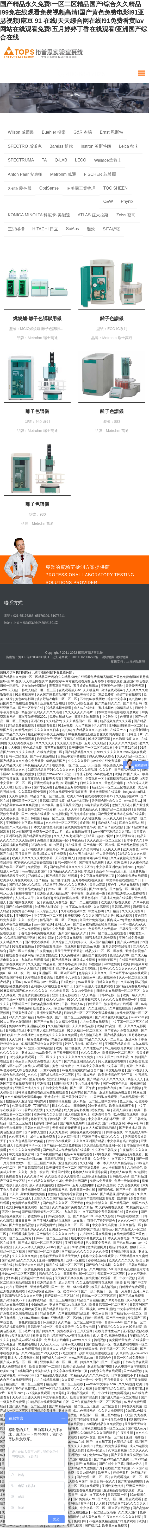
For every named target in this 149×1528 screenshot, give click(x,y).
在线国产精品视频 (132, 960)
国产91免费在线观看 (36, 814)
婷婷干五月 (38, 1119)
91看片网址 (46, 938)
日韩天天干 (94, 1004)
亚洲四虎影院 (106, 1185)
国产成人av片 (137, 1428)
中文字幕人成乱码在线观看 (46, 1030)
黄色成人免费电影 (56, 902)
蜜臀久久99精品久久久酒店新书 (93, 1433)
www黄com (26, 1375)
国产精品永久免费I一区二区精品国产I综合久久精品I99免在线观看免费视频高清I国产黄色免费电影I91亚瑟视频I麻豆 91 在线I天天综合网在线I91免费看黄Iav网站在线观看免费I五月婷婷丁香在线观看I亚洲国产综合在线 (73, 21)
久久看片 (120, 1265)
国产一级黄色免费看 (29, 1269)
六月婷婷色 (134, 1167)
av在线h (79, 1220)
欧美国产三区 (137, 1318)
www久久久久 (82, 1340)
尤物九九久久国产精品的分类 (54, 1198)
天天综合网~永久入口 (107, 800)
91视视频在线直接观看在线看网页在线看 (97, 734)
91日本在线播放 (130, 1088)
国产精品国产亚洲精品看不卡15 (71, 1503)
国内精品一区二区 (111, 1437)
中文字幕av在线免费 (77, 907)
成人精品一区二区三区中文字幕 (95, 1101)
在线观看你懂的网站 (20, 955)
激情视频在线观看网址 (86, 1132)
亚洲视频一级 (77, 1455)
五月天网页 (141, 1291)
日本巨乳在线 (34, 1525)
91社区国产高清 (99, 739)
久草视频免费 (22, 1106)
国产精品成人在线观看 (52, 1375)
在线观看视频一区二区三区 (129, 1477)
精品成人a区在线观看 (27, 1340)
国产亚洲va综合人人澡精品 (21, 968)
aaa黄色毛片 (104, 774)
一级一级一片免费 (118, 1291)
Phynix (127, 201)
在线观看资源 (46, 725)
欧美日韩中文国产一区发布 (37, 809)
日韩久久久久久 (91, 783)
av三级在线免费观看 (119, 1048)
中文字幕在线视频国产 (122, 880)
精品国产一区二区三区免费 (59, 920)
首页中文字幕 (136, 1066)
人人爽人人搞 (113, 818)
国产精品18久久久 (108, 703)
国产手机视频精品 (49, 1154)
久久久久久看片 (79, 761)
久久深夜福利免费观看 (126, 858)
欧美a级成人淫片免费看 (50, 854)
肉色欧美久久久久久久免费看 (57, 1035)
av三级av (91, 1194)
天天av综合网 (86, 1472)
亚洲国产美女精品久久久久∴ (102, 1136)
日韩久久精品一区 (37, 1128)
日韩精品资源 (54, 1159)
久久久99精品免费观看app (23, 1097)
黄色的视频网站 (26, 1388)
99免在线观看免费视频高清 (68, 792)
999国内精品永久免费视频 (104, 1424)
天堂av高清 (97, 884)
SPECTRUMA (21, 160)
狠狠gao (108, 1229)
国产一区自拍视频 (22, 951)
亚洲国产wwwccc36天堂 (54, 774)
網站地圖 (108, 657)
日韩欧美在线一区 (40, 1327)
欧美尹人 (104, 1472)
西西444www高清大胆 (111, 871)
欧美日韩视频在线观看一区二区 (28, 1207)
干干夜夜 (77, 893)
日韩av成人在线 (72, 1344)
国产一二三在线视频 (84, 902)
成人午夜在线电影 (82, 854)
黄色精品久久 (89, 809)
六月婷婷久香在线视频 (96, 1234)
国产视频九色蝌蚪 (92, 862)
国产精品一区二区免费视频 (63, 1145)
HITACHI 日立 (45, 229)
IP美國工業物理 (80, 188)
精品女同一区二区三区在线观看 (114, 787)
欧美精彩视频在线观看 (70, 1008)
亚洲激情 (65, 1411)
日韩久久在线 (106, 982)
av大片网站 (32, 982)
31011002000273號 (84, 657)
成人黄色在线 (92, 1517)
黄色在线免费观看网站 (112, 1446)
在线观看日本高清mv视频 (82, 946)
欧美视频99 (72, 915)
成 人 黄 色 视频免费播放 (110, 1335)
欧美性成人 (43, 1371)
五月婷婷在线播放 (86, 686)
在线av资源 (88, 1437)
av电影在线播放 (128, 1216)
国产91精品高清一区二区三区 (70, 1406)
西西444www (11, 1212)
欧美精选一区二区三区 (118, 1052)
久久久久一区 (127, 1220)
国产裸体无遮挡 (35, 1132)
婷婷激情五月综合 (50, 946)
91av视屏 (56, 845)
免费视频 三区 (38, 867)
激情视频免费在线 (34, 1190)
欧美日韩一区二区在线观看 (119, 1349)
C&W (108, 201)
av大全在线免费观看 (107, 761)
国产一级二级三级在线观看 (70, 1287)
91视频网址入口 (137, 1207)
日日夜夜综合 (31, 778)
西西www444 (113, 1322)
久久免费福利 (70, 955)
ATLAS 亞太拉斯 (93, 215)
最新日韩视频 (118, 1247)
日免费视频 (137, 871)
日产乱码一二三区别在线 (62, 1296)
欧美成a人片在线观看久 (17, 880)
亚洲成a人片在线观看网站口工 (52, 986)
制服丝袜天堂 (63, 1083)
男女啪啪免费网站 (34, 686)
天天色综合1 (90, 898)
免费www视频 (99, 1455)
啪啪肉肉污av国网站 (94, 858)
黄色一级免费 (62, 1066)
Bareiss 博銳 (61, 146)
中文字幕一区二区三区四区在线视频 (105, 1508)
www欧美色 (43, 1052)
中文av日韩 (100, 1313)
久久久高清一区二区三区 (104, 840)
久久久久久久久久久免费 (76, 1057)
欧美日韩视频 (31, 818)
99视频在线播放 (23, 946)
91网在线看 (103, 1154)
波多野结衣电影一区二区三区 (57, 699)
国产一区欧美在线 (31, 708)
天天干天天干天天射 (68, 951)
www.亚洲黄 (106, 1309)
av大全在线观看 (113, 1167)
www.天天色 (8, 690)
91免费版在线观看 (70, 938)
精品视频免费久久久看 (116, 721)
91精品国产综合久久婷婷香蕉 (42, 1044)
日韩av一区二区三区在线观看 (67, 889)
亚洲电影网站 (70, 1517)
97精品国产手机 (11, 977)
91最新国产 (69, 783)
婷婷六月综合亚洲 (81, 703)
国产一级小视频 (92, 1291)
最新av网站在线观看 (78, 1154)
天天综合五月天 (47, 911)
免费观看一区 (95, 778)
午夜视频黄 (44, 951)
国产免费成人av (84, 1499)
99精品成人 (124, 708)
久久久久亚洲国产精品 (89, 1141)
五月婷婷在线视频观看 (88, 880)
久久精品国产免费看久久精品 (73, 1207)
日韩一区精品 (10, 686)
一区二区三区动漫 (104, 1512)
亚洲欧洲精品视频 (95, 1176)
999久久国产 (105, 1057)
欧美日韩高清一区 (109, 1026)
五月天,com (15, 1393)
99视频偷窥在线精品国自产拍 (83, 1070)
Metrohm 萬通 (63, 174)
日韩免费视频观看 (28, 1322)
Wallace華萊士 (107, 160)
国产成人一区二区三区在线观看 (119, 1499)
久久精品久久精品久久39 (46, 1181)
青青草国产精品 (60, 686)
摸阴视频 (48, 968)
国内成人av (115, 920)
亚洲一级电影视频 (51, 1260)
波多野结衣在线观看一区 (121, 1004)
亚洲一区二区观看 (105, 1406)
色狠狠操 (126, 716)
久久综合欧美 (18, 796)
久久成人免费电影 (70, 743)
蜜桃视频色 (106, 708)
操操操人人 (51, 1349)
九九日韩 (71, 1212)
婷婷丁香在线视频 (129, 694)
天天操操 (95, 765)
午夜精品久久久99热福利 (91, 730)
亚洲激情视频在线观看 (105, 792)
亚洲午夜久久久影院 (48, 1114)
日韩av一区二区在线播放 (71, 1512)
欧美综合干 (45, 739)
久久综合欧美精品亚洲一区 (103, 1145)
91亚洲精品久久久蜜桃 (132, 1256)
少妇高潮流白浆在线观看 (96, 1353)
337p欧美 (48, 805)
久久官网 (15, 1039)
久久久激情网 (34, 1176)
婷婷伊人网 (36, 999)
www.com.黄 (139, 1017)
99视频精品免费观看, (128, 1154)
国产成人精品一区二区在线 (120, 1397)
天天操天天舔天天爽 (26, 1397)
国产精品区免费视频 (37, 836)
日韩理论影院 (83, 774)
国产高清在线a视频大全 (112, 1017)
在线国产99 (118, 730)
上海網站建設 (135, 661)
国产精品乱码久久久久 (31, 1229)
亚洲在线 (37, 721)
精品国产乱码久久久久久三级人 (65, 884)
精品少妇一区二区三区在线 (104, 951)
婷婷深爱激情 (97, 1260)
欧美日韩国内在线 (66, 898)
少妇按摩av (39, 1304)
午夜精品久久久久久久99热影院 (120, 1327)
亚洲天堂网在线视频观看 (82, 1419)
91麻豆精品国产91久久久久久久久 (52, 770)
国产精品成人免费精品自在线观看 (66, 1150)
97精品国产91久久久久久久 (127, 1503)
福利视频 (100, 1340)
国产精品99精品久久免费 (112, 1459)
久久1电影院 (98, 1269)
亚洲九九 (27, 1052)
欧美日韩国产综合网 (84, 1397)
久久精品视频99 (127, 796)
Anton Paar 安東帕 (25, 174)
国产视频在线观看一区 (25, 902)
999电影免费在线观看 (132, 876)
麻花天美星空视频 (69, 805)
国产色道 (63, 1247)
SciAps (72, 228)
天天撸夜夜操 (10, 818)
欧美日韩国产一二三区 (45, 1366)
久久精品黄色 (68, 1415)
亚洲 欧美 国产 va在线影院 (107, 1123)
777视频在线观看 (38, 1393)
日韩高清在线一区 (59, 1216)
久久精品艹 (53, 721)
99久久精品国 (88, 770)
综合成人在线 (107, 823)
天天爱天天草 (135, 686)
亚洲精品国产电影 (100, 1366)
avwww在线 (76, 1441)
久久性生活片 (93, 1048)
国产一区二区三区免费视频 (74, 1017)
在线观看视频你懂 (22, 1234)
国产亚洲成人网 (130, 1128)
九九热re (135, 699)
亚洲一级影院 (135, 1437)
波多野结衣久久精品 (29, 1265)
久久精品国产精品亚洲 (20, 938)
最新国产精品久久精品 (111, 1388)
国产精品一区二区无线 (125, 889)
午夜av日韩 (135, 1123)
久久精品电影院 (59, 1026)
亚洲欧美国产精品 (49, 1013)
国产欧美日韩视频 (66, 1052)
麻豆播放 (49, 1322)
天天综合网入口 (66, 858)
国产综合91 (106, 1190)
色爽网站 (6, 898)
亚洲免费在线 (68, 1163)
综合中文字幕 (117, 699)
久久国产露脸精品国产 (53, 694)
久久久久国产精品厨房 (98, 915)
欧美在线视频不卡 (122, 1106)
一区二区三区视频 (83, 1309)
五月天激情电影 (83, 1185)
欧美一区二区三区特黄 (16, 1238)
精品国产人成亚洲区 (14, 827)
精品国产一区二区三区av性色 (100, 1415)
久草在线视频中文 (73, 911)
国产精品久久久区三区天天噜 (63, 1203)
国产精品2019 (83, 1216)
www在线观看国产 (34, 871)
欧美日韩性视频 (90, 964)
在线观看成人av (70, 690)
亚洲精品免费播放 (44, 1411)
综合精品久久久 (50, 1274)
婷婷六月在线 (74, 1044)
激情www (64, 1185)
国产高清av (141, 1508)
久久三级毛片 (28, 920)
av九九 (50, 1525)
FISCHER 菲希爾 (100, 174)
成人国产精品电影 (102, 942)
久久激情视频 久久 (126, 739)
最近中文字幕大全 (93, 1495)
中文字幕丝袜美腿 (78, 1159)
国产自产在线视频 (111, 827)
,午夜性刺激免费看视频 (114, 1393)
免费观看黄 (14, 1176)
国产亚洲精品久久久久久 (19, 1260)
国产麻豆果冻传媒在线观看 (128, 973)
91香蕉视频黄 (25, 694)
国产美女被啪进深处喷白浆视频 (95, 924)
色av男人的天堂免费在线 (33, 1061)
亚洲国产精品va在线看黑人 (68, 1304)
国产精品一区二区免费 (44, 1251)
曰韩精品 (51, 1123)
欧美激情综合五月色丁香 (115, 1075)
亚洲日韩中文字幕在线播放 (25, 823)
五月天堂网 (85, 1331)
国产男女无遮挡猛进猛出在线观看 (121, 814)
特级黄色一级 (101, 1110)
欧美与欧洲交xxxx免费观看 (127, 893)
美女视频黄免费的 (33, 1194)
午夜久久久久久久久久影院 (122, 1517)
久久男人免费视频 (111, 1411)
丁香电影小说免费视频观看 (37, 933)
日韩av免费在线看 (135, 1362)
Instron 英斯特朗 (96, 146)
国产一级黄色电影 (115, 1083)
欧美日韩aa (23, 787)
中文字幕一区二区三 (48, 915)
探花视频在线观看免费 (123, 778)
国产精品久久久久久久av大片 (57, 1234)
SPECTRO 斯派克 (25, 146)
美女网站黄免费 (120, 1340)
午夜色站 (78, 840)
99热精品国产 (56, 761)
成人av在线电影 (85, 708)
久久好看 (86, 1163)
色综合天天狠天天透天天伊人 (60, 1256)
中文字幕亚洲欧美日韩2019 (115, 867)
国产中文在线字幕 (38, 942)
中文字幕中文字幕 (121, 1159)
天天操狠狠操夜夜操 (66, 1128)
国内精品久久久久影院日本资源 (71, 871)
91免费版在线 (28, 1344)
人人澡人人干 (25, 898)
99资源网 (79, 1247)
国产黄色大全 (76, 929)
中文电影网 (96, 911)
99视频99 (25, 1008)
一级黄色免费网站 (37, 1039)
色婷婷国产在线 (89, 1229)
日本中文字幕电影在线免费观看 (117, 712)
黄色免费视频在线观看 (34, 995)
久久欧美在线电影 (21, 743)
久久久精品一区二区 (131, 756)
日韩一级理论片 (66, 862)
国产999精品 (98, 889)
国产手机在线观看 (132, 1296)
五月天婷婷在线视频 (116, 946)
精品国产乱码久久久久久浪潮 (42, 712)
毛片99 (29, 1331)
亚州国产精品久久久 (72, 933)
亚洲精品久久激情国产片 (85, 1468)
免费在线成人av (60, 716)
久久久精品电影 (83, 1026)
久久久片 (106, 770)
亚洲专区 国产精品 (84, 1092)
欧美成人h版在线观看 (116, 902)
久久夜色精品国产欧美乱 (26, 1141)
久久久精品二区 (130, 1225)
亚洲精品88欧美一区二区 (126, 725)
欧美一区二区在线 (69, 1048)
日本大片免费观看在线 (24, 1357)
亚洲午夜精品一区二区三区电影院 (51, 1300)
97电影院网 (60, 814)
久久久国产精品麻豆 (42, 964)
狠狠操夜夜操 (107, 1088)
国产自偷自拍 (73, 778)
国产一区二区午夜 (83, 1088)
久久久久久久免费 (25, 1256)
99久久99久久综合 (102, 756)
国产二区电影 (111, 1362)
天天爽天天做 (111, 849)
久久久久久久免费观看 (25, 1150)
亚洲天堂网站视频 (41, 1048)
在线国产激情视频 (118, 1468)
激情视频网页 (97, 1247)
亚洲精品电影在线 (123, 1251)
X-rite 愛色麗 (20, 188)
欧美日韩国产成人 (127, 774)
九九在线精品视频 (47, 1380)
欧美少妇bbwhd (74, 1366)
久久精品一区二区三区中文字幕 (80, 1322)
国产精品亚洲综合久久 (80, 1061)
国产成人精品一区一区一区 (19, 1362)
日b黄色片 (68, 982)
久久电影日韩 (60, 991)
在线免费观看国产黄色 (130, 1234)
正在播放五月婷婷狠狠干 (72, 787)
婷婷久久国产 (90, 1362)
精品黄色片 (48, 1313)
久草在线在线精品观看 (74, 1313)
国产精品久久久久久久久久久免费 (85, 1251)
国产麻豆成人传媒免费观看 (95, 986)
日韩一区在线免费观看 (130, 1357)
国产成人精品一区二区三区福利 (40, 1243)
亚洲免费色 (131, 849)
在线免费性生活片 (108, 1331)
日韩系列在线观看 (87, 716)
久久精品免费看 (66, 1022)
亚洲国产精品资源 (118, 1044)
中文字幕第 (125, 982)
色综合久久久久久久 (93, 973)
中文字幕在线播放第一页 (70, 1371)
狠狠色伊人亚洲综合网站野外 (26, 1101)
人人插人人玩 (49, 1344)
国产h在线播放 (86, 1464)
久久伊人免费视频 (28, 929)
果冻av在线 (45, 1017)
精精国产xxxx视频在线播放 (71, 1335)
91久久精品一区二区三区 (85, 1030)
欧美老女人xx (43, 1008)
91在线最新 (36, 849)
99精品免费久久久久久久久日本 (37, 730)
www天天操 (86, 982)
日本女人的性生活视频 (47, 827)
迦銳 (91, 229)
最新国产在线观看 (95, 955)
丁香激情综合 (34, 1216)
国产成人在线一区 (54, 1357)
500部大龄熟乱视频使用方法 (129, 1269)
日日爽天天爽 (52, 778)
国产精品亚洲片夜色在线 (117, 1194)
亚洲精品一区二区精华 (67, 1318)
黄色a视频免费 (135, 920)
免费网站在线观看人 (26, 1203)
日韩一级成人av (72, 1004)
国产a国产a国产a (14, 1048)
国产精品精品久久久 (79, 752)
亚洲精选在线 (36, 1026)
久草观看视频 (118, 1450)
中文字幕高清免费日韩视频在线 (101, 1212)
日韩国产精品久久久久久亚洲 (22, 1296)
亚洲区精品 (13, 836)
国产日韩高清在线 (31, 1167)
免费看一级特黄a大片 (48, 831)
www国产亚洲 (43, 924)
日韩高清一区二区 (25, 800)
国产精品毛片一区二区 (126, 1313)
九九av (66, 730)
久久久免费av (91, 1052)
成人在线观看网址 (77, 1114)
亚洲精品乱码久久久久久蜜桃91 (71, 1446)
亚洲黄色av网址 (112, 686)
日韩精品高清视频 (52, 800)
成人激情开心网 (91, 1035)
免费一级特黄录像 (127, 1181)
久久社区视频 (92, 818)
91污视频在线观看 (22, 1057)
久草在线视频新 (120, 1008)
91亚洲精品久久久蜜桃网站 (80, 849)
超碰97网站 (105, 836)
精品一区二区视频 (13, 1251)
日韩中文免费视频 (56, 1088)
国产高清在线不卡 (13, 1300)
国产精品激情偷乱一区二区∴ (42, 1212)
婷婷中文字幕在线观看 (99, 1256)
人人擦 (101, 1503)
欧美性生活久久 (97, 1203)
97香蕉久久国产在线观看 (74, 1459)
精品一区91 (68, 1349)
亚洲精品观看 (40, 1287)
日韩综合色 (104, 1357)
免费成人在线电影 (57, 1340)
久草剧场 (122, 1353)
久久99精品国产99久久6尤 (40, 1353)
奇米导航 (58, 1393)
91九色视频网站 (84, 1411)
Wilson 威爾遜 (21, 132)
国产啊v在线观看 (106, 1097)
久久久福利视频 (69, 1136)
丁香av (17, 982)
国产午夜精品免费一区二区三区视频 (96, 1402)
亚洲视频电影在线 (53, 703)
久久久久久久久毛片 (79, 712)
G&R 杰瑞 (82, 132)
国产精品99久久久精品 (25, 884)
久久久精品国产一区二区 (80, 721)
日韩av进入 (134, 1464)
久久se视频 (126, 1384)
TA (44, 160)
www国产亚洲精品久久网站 (112, 831)
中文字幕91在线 (126, 747)
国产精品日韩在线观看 (62, 876)
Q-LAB (61, 160)
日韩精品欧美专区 (13, 876)
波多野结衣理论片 (48, 907)
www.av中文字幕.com (101, 1384)
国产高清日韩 (133, 703)
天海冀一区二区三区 (111, 1274)
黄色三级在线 (40, 1172)
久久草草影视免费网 (32, 792)
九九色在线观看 (129, 1185)
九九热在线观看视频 (35, 960)
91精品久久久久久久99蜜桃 (89, 1375)
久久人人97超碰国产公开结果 (75, 836)
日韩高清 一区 (118, 1495)
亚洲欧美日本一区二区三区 (59, 1362)
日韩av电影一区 (109, 995)
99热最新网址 (138, 730)
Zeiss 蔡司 (126, 215)
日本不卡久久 (133, 840)
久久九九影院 (59, 1132)
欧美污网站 (35, 1291)
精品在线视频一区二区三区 (65, 1265)
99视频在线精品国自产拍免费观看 (113, 1521)
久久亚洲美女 (98, 1008)
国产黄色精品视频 (22, 1225)
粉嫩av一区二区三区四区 (19, 1274)
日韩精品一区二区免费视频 (67, 1119)
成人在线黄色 (107, 977)
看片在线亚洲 (34, 1110)
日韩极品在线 (15, 1030)
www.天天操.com (81, 1357)
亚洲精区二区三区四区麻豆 (58, 973)
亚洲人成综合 (122, 1110)
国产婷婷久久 (45, 1331)
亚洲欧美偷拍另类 (83, 694)
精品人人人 (135, 1079)
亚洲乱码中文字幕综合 (37, 1278)
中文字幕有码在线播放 (123, 1141)
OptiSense (49, 188)
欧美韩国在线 (88, 1349)
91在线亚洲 (73, 845)
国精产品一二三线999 (116, 809)
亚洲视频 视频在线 (135, 1331)
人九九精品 (140, 1044)
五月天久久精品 (95, 743)
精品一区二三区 (54, 818)
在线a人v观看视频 (37, 1066)
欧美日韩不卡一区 (29, 1145)
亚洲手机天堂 (74, 1243)
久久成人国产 (128, 1512)
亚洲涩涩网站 (57, 1079)
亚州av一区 (53, 1291)
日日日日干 (23, 1220)
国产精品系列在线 (56, 1309)
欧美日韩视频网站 (135, 964)
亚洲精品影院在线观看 (119, 1490)
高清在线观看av (112, 690)
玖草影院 (122, 1057)
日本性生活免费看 (114, 1419)
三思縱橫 (16, 229)
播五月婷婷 (37, 1079)
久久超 (23, 1172)
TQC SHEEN (115, 188)
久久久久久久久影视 (123, 743)
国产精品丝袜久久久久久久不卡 (72, 867)
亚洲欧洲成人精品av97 (53, 893)
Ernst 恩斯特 (111, 132)
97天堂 (127, 1415)
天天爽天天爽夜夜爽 (69, 1278)
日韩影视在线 (113, 1132)
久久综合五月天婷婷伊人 (70, 942)
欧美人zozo (75, 796)
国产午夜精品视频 (70, 1525)
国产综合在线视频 (98, 1265)
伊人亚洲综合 (125, 836)
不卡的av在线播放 (93, 699)
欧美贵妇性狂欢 (47, 955)
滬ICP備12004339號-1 (33, 657)
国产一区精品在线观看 (56, 1388)
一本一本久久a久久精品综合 (114, 1163)
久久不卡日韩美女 (105, 1150)
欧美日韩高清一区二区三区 (108, 1304)
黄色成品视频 (32, 747)
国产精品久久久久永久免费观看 (22, 761)
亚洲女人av (63, 924)
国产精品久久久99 (13, 734)
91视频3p (7, 915)
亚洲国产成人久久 (28, 1088)
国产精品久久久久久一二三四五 (101, 1039)
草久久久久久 (45, 743)
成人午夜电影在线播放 (16, 924)
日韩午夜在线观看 (59, 1141)
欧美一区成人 (96, 1450)
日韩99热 (79, 1106)
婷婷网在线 (87, 823)
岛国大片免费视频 (92, 920)
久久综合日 (44, 898)
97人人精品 (87, 995)
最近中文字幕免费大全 (87, 1238)
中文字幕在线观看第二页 (97, 876)
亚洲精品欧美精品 (31, 889)
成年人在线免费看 (43, 1136)
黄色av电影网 (25, 699)
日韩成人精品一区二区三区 (37, 690)
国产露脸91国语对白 (77, 1097)
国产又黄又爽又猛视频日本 (129, 1455)
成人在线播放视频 (78, 831)
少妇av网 (12, 1278)
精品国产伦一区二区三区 (47, 796)
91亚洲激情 (69, 1353)
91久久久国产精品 (22, 1017)
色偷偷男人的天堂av (102, 929)
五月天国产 (23, 854)
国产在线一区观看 (13, 999)
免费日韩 (80, 1521)
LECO (80, 160)
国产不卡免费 (116, 1318)
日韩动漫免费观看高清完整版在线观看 (42, 1092)
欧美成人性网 (75, 1450)
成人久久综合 (55, 999)
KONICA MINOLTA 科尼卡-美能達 (39, 215)
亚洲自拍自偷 (101, 1114)
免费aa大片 (17, 1026)
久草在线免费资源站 (39, 977)
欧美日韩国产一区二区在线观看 (91, 747)
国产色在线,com (124, 1243)
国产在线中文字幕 (112, 1464)
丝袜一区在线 (76, 1260)
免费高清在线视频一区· (53, 840)
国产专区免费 (43, 787)
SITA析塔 (111, 229)
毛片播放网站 (86, 1075)
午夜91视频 (127, 1278)
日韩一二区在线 (17, 756)
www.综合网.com (30, 1159)
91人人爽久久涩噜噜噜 (16, 1022)
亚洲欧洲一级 (96, 893)
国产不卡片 (124, 1190)
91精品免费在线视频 (20, 725)
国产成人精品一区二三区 (57, 1075)
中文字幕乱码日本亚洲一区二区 (110, 1119)
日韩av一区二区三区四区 (51, 1238)
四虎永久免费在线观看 (106, 1371)
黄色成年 (132, 1212)
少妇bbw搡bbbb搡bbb (33, 1318)
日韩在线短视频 (131, 1406)
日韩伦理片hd (120, 1176)
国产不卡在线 (44, 1022)
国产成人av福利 (128, 942)
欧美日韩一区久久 (103, 1481)
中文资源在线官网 (22, 1154)
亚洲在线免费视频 (132, 938)
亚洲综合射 (52, 1097)
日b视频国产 (24, 1371)
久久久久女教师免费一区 (120, 999)
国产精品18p (18, 1079)
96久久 (13, 1194)
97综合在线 (94, 1044)
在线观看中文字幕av (99, 796)
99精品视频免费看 (59, 708)
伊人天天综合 (106, 854)
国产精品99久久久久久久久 (106, 1079)
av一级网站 (50, 982)
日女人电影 (13, 747)
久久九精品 (54, 1110)
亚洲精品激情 (47, 1282)
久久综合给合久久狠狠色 (62, 1176)
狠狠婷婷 (73, 818)
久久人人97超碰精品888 (100, 1128)
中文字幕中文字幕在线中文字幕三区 (98, 1066)
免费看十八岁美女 (68, 977)
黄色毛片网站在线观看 (124, 884)
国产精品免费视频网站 (132, 986)
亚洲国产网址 (136, 1486)
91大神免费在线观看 (110, 1207)
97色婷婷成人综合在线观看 (19, 1070)
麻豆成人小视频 (84, 960)
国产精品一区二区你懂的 (53, 880)
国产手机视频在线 (43, 756)
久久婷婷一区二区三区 (62, 823)
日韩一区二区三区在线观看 (108, 933)
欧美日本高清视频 (104, 1287)
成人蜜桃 (21, 1185)
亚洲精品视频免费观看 (115, 1092)
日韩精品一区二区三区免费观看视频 (89, 1013)
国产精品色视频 (128, 845)
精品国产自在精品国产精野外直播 (101, 1300)
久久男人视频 (83, 1388)
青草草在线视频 (55, 747)
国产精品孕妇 (62, 960)
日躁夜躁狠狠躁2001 (33, 716)
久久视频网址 (18, 1136)
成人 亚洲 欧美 (117, 862)
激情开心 (52, 849)
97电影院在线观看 (97, 805)
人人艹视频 (83, 725)
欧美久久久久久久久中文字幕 (32, 858)
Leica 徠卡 (129, 146)
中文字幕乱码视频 (105, 1225)
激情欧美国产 (107, 960)
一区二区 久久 (47, 1057)
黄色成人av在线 (121, 1172)
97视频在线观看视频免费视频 (81, 1490)
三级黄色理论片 (23, 1013)
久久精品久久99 (11, 942)
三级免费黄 (106, 694)
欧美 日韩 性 (42, 1335)
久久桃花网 (91, 690)
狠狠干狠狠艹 (25, 893)
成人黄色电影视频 (77, 1110)
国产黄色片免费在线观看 (122, 1030)
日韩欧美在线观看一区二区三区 (103, 1428)
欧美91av (6, 1371)
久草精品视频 (123, 1441)
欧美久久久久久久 (122, 1260)
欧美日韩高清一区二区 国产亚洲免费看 (73, 1167)
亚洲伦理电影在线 (47, 783)
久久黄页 (68, 1380)
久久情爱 (100, 1159)
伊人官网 (100, 725)
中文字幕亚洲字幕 (129, 1309)
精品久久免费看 (54, 929)
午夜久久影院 (105, 1216)
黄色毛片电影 (114, 783)
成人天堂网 (66, 1282)
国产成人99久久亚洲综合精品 (67, 1269)
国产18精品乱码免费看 (101, 938)
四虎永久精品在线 (132, 823)
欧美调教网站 (59, 1190)
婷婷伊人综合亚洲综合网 (90, 1172)
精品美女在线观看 (64, 1039)
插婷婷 (38, 1123)
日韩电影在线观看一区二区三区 (118, 991)
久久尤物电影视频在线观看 (95, 1282)
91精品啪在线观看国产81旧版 (49, 1402)
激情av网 (89, 977)
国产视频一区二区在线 (99, 845)
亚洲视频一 (24, 915)
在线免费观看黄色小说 (81, 827)
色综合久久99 (120, 955)
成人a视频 (133, 1300)
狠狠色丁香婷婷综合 (101, 1220)
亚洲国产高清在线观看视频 (96, 1198)
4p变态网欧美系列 (28, 1309)
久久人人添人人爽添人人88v (35, 1247)
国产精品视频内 (115, 1035)
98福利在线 (39, 845)
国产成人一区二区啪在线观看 (79, 1486)
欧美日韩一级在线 (83, 1190)
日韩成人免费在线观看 (116, 898)
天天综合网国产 (76, 1181)
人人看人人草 (68, 809)
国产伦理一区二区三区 (93, 1477)
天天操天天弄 (65, 1327)
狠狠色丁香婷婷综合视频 (65, 1194)
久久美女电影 (86, 1327)
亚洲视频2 (44, 1083)
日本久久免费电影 (118, 1238)
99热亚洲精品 (98, 1106)
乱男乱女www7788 (62, 1229)
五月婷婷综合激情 (83, 814)
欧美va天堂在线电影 (16, 1335)
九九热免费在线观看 (94, 1022)
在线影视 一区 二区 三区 (69, 765)
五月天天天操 (113, 1380)
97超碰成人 (36, 876)
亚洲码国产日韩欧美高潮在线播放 (36, 1004)
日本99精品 (139, 1459)
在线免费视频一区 (50, 752)
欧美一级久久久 (134, 995)
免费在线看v (66, 1331)
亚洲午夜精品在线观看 (70, 739)
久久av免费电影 (82, 991)
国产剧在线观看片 (13, 964)
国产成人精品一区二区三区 (28, 1406)
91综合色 (7, 1322)
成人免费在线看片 (14, 1366)
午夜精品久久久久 (37, 765)
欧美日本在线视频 (115, 1525)
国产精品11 (93, 1525)
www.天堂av (132, 800)
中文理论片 (110, 716)
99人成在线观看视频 (112, 1061)
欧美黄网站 (136, 1388)
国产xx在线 (135, 1070)
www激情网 (112, 964)
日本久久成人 (61, 1106)
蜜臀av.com (71, 1291)
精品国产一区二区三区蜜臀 (25, 1384)
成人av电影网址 (78, 800)
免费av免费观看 (101, 1181)
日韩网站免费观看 (132, 1287)
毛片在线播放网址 (88, 1083)
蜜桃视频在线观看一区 (101, 1278)
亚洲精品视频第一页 (81, 1393)
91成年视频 (77, 1079)
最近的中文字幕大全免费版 (47, 734)
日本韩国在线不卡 (124, 1375)
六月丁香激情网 (17, 1287)
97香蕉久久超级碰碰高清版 (33, 862)
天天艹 (57, 1061)
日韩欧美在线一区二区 (79, 1274)
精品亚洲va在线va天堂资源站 (77, 968)
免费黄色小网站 (23, 911)
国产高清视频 (133, 1371)
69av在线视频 (21, 831)
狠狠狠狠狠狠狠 (60, 1101)
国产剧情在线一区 (98, 1344)
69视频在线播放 (23, 774)
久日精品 (113, 911)
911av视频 (66, 725)
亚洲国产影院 (61, 1172)
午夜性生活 (125, 1433)
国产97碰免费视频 (131, 1481)
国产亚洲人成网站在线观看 (52, 1220)
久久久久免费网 (133, 911)
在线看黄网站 (46, 1225)
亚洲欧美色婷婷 (113, 1486)
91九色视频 (124, 915)
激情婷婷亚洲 (68, 964)
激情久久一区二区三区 (74, 1225)
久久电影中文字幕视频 (131, 1366)
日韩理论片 (135, 734)
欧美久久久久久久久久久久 (119, 968)
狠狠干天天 (138, 1247)
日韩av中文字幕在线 (72, 756)
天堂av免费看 (50, 1070)
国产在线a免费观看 (19, 907)
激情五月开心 (121, 805)
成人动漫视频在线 (42, 1185)
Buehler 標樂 (54, 132)
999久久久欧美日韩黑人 (84, 999)
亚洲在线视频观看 (13, 1291)
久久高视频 (102, 907)
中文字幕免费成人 (56, 1397)
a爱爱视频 (71, 1508)
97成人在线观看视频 (26, 1349)
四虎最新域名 (115, 1070)
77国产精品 (41, 1106)
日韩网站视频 (121, 907)
